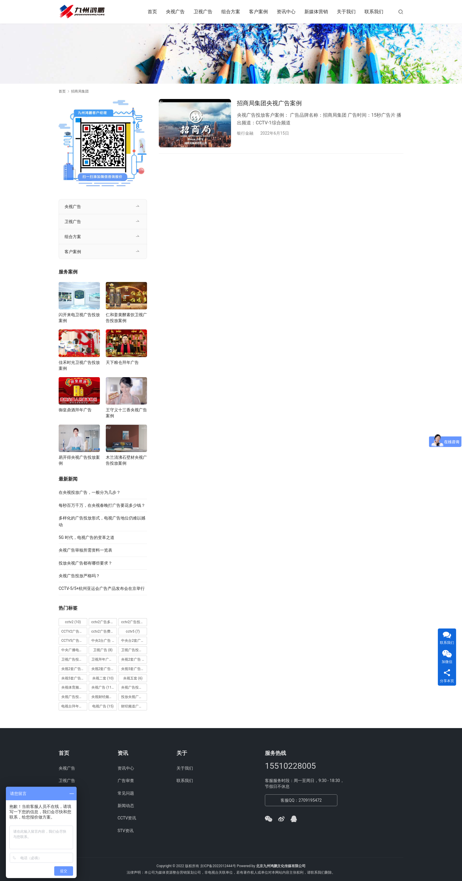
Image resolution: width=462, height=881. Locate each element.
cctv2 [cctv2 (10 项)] (73, 622)
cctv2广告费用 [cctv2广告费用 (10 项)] (104, 631)
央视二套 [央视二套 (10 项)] (103, 678)
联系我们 (373, 11)
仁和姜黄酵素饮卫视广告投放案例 (126, 317)
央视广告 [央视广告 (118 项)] (103, 687)
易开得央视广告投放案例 (79, 460)
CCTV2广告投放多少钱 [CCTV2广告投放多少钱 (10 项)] (74, 631)
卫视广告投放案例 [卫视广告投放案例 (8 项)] (74, 659)
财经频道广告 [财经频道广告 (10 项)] (134, 706)
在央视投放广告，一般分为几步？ (90, 492)
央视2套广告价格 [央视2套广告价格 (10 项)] (74, 669)
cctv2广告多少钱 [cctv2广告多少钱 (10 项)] (104, 622)
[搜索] (400, 12)
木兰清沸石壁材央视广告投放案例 (126, 460)
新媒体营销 (316, 11)
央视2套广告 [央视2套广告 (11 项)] (134, 659)
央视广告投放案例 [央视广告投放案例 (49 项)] (74, 697)
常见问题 (126, 793)
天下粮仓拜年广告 (122, 362)
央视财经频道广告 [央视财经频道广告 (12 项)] (104, 697)
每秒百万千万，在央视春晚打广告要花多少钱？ (102, 505)
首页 (152, 11)
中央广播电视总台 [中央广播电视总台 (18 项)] (74, 650)
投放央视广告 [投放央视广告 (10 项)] (134, 697)
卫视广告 (203, 11)
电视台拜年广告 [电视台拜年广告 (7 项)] (74, 706)
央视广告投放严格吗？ (79, 575)
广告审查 (126, 780)
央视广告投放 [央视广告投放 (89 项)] (134, 687)
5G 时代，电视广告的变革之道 (86, 537)
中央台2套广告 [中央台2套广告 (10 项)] (134, 641)
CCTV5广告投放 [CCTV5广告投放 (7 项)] (74, 641)
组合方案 (230, 11)
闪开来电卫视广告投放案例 (79, 317)
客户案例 (258, 11)
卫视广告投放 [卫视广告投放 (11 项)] (134, 650)
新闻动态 (126, 805)
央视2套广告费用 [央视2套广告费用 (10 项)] (104, 669)
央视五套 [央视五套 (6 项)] (133, 678)
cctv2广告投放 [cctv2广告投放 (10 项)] (134, 622)
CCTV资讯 (127, 818)
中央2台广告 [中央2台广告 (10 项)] (104, 641)
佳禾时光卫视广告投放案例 (79, 365)
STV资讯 (125, 830)
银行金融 (245, 133)
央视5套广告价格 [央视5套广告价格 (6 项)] (134, 669)
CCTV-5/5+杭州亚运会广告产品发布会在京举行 (102, 588)
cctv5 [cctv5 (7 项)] (133, 631)
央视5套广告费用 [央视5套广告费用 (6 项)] (74, 678)
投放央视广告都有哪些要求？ (85, 563)
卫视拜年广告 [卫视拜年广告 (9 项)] (104, 659)
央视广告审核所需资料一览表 (85, 550)
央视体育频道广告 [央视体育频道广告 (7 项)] (74, 687)
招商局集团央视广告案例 (269, 103)
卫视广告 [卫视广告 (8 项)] (103, 650)
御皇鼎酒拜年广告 (75, 409)
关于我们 (346, 11)
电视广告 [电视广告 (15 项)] (103, 706)
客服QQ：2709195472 (301, 800)
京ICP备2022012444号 (218, 866)
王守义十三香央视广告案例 (126, 412)
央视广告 (175, 11)
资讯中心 (286, 11)
